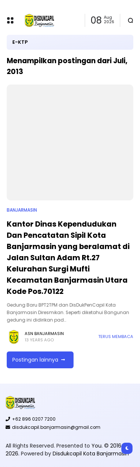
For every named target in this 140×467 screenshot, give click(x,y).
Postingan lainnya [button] (35, 359)
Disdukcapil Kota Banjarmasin (91, 453)
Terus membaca (115, 337)
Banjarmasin (22, 210)
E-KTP (20, 42)
